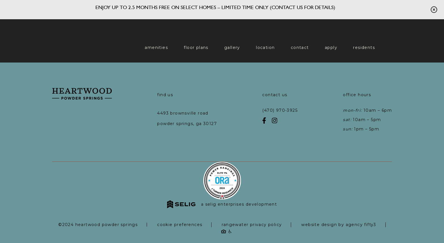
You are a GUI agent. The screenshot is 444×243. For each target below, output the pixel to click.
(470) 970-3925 (280, 110)
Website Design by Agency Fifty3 (338, 224)
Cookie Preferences (179, 224)
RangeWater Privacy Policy (252, 224)
